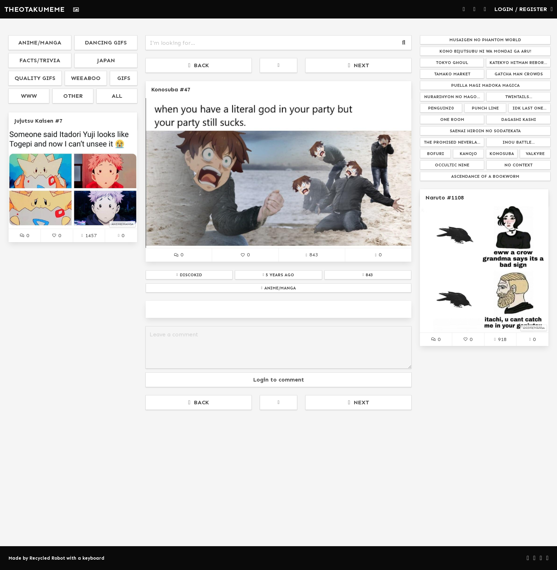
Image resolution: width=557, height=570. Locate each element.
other (73, 95)
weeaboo (86, 78)
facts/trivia (40, 60)
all (117, 95)
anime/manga (39, 42)
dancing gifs (106, 42)
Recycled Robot (47, 558)
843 (311, 254)
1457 (88, 235)
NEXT (358, 65)
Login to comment (278, 379)
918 (500, 339)
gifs (123, 78)
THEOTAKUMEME (34, 9)
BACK (198, 65)
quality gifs (35, 78)
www (29, 95)
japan (106, 60)
